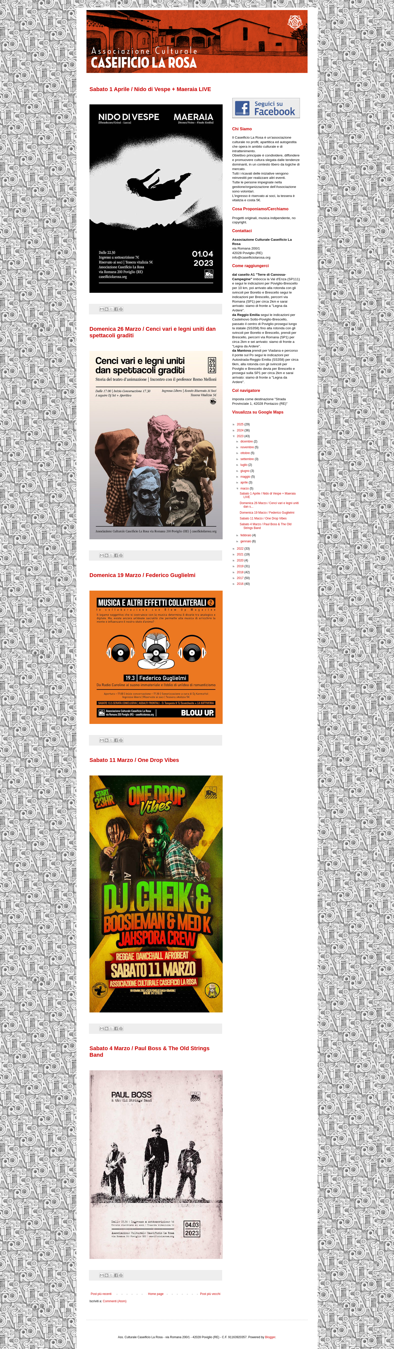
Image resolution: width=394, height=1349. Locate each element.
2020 (240, 560)
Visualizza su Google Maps (257, 412)
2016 (240, 584)
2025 (240, 424)
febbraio (246, 535)
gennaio (246, 541)
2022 (240, 548)
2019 (240, 566)
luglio (244, 465)
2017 (240, 578)
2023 (240, 436)
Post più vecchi (210, 1294)
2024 (240, 430)
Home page (156, 1294)
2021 (240, 554)
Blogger (270, 1337)
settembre (247, 459)
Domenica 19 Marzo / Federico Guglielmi (142, 575)
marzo (245, 488)
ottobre (245, 453)
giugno (245, 471)
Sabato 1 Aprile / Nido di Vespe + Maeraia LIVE (150, 89)
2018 (240, 572)
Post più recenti (101, 1294)
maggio (245, 476)
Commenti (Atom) (114, 1301)
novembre (247, 447)
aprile (244, 482)
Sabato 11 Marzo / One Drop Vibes (134, 760)
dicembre (247, 441)
